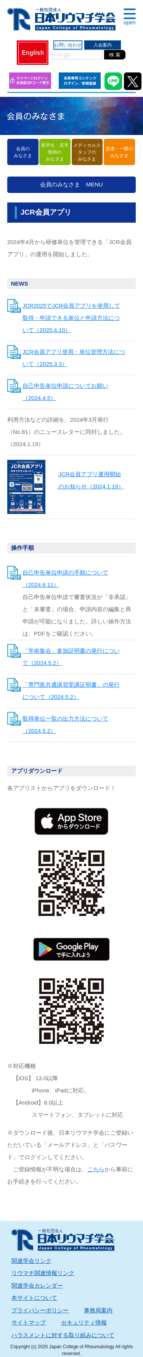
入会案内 (102, 45)
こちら (95, 1169)
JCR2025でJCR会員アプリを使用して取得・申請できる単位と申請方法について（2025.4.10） (71, 317)
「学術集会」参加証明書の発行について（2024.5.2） (71, 656)
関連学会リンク (31, 1260)
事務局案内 (98, 1310)
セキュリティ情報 (84, 1322)
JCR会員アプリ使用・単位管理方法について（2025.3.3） (73, 357)
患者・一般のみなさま (119, 152)
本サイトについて (34, 1297)
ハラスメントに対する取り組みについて (62, 1335)
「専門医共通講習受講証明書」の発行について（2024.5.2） (71, 690)
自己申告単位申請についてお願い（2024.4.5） (65, 391)
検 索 (115, 55)
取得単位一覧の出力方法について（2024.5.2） (65, 724)
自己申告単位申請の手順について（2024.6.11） (65, 578)
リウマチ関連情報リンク (42, 1273)
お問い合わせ (68, 45)
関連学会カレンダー (37, 1285)
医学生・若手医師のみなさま (55, 152)
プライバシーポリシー (40, 1310)
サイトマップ (28, 1322)
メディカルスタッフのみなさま (87, 152)
